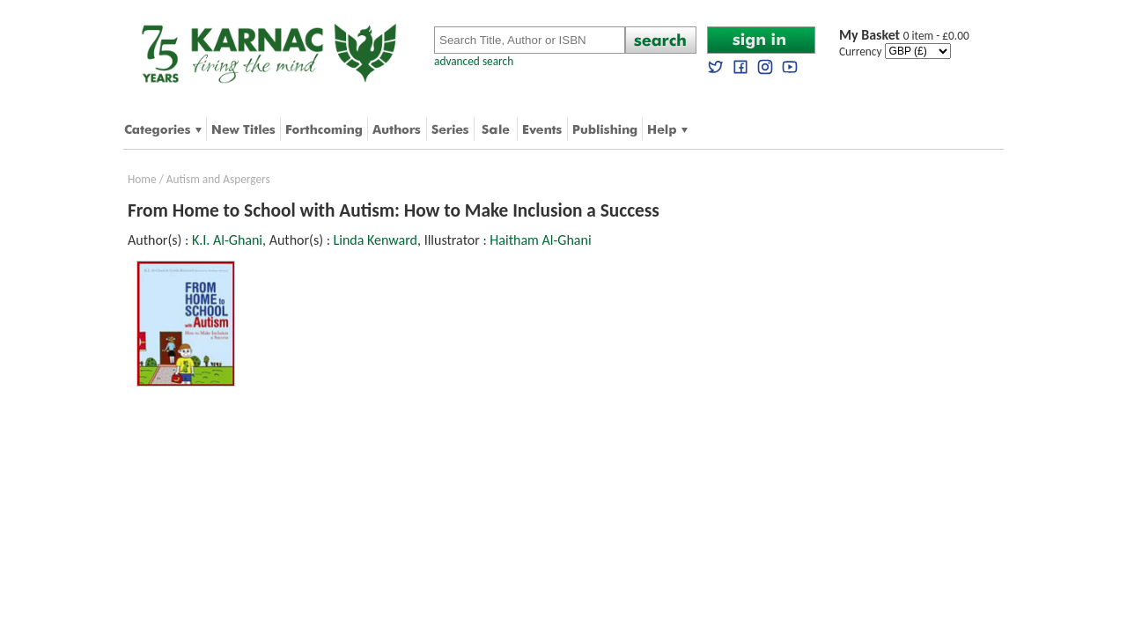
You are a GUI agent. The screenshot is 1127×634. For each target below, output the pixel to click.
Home (142, 179)
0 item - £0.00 (904, 35)
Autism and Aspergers (218, 179)
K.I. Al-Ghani (227, 240)
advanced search (473, 61)
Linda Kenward (375, 240)
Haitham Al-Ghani (540, 240)
